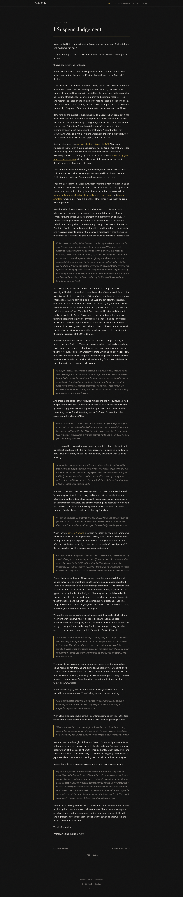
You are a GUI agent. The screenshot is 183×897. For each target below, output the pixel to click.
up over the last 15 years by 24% (93, 144)
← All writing (91, 855)
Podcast (136, 3)
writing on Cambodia (63, 195)
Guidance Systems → (121, 848)
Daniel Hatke (40, 3)
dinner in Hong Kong (102, 195)
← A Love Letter (60, 848)
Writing (112, 3)
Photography (124, 3)
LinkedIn (89, 884)
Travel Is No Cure (75, 532)
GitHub (98, 884)
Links (146, 3)
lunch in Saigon (82, 195)
